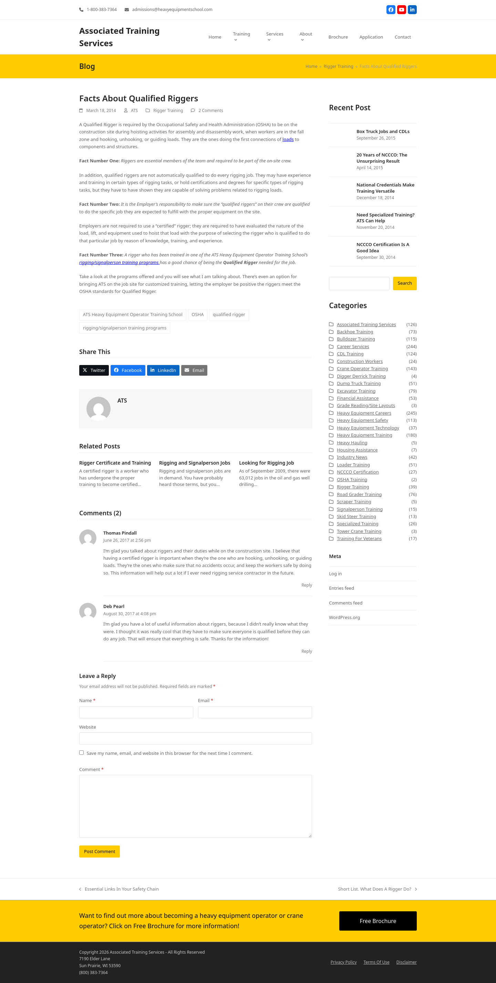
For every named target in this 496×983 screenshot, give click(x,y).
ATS (134, 110)
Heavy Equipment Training (364, 435)
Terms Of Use (376, 962)
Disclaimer (406, 962)
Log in (335, 573)
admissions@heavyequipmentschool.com (172, 9)
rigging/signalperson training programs (119, 262)
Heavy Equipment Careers (364, 413)
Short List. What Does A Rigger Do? (377, 889)
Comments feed (345, 603)
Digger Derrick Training (361, 376)
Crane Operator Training (362, 368)
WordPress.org (344, 617)
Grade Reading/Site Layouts (366, 405)
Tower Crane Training (359, 531)
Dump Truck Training (359, 383)
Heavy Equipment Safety (362, 420)
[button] (94, 370)
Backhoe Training (355, 331)
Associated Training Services (366, 324)
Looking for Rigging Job (266, 462)
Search (405, 283)
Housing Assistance (357, 450)
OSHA (198, 314)
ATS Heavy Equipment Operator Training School (133, 314)
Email (205, 700)
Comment (91, 769)
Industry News (352, 457)
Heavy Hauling (352, 442)
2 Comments (210, 110)
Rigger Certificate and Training (115, 462)
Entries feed (341, 588)
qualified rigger (229, 314)
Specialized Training (358, 523)
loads (288, 139)
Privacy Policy (344, 962)
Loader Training (353, 465)
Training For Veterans (359, 538)
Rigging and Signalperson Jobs (194, 462)
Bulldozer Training (356, 339)
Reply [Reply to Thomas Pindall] (306, 585)
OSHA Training (352, 479)
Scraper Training (354, 501)
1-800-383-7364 (102, 9)
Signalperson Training (360, 509)
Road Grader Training (359, 494)
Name (87, 700)
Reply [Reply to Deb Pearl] (306, 651)
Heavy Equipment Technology (368, 428)
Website (87, 727)
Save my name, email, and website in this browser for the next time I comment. (169, 753)
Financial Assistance (358, 398)
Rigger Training (168, 110)
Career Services (353, 346)
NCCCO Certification (358, 472)
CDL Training (350, 354)
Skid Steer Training (356, 516)
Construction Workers (360, 361)
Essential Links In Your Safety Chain (119, 889)
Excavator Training (356, 391)
